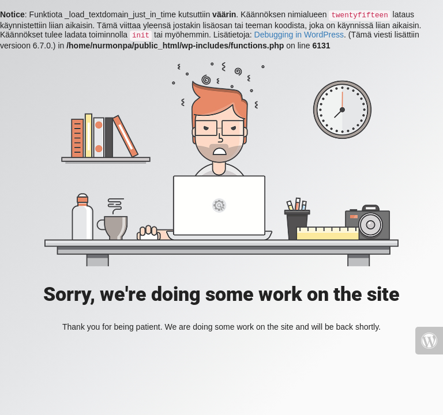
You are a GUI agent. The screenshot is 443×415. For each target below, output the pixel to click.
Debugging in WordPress (299, 34)
